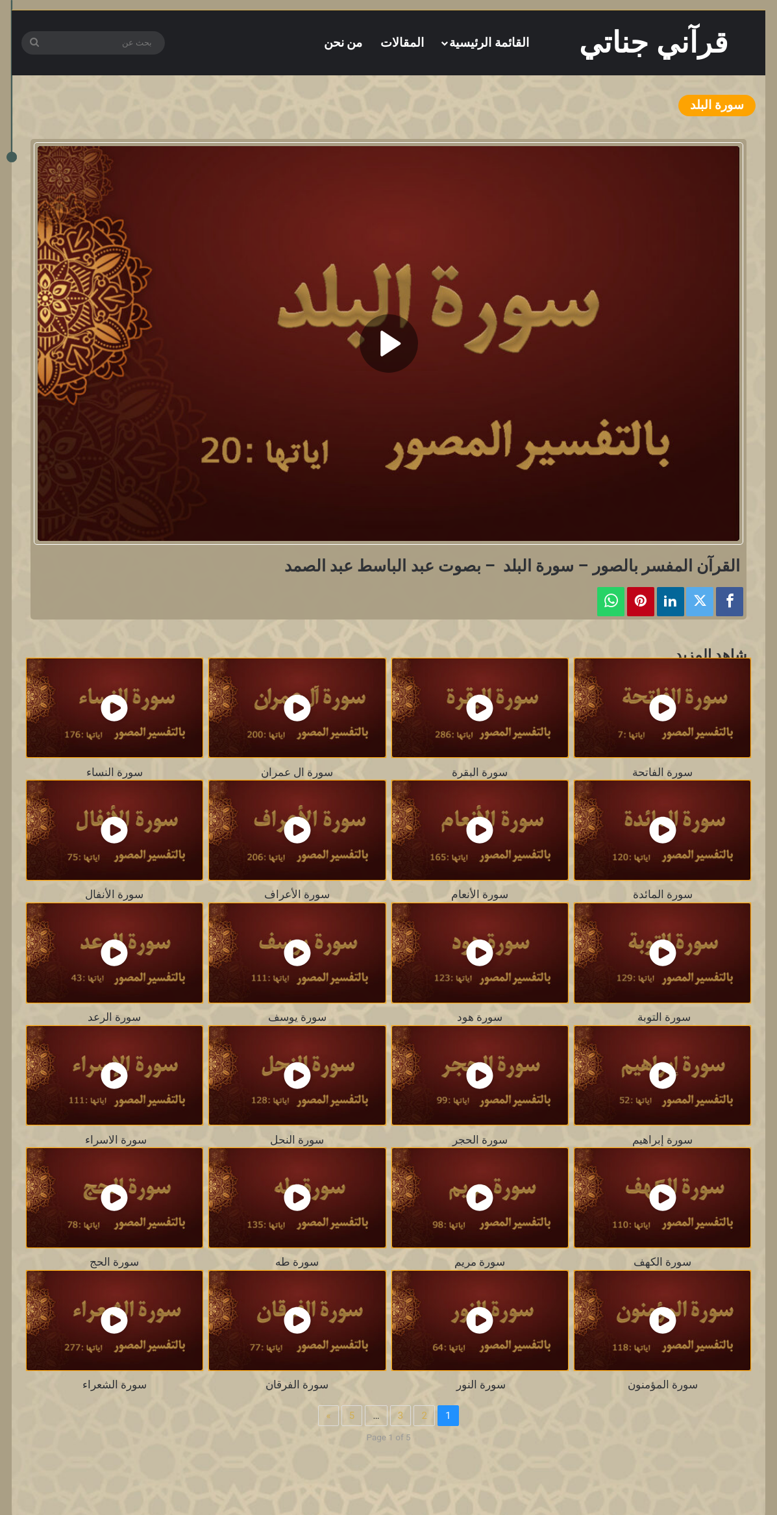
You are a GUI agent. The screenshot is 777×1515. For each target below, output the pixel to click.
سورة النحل (297, 1140)
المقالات (402, 42)
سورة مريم (479, 1262)
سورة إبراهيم (662, 1140)
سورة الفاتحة (662, 772)
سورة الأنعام (479, 894)
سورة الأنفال (114, 894)
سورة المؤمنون (663, 1385)
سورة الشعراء (114, 1385)
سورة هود (479, 1017)
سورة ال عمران (297, 772)
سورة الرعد (114, 1017)
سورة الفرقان (296, 1385)
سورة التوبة (662, 1017)
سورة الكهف (662, 1262)
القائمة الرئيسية (489, 42)
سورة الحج (114, 1262)
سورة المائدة (663, 894)
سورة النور (480, 1385)
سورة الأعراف (297, 894)
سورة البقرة (480, 772)
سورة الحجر (480, 1140)
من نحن (343, 42)
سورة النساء (114, 772)
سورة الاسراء (114, 1140)
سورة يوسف (297, 1017)
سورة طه (297, 1262)
